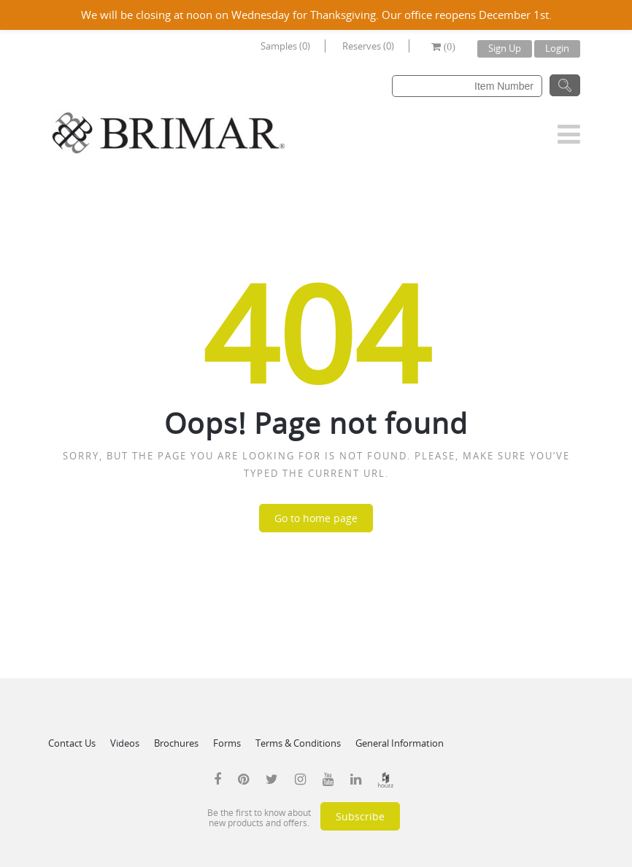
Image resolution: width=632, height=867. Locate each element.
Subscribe (360, 816)
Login (557, 48)
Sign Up (504, 48)
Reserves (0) (368, 46)
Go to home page (316, 518)
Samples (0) (285, 46)
